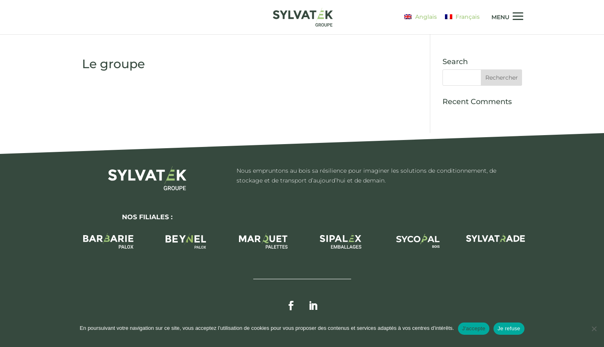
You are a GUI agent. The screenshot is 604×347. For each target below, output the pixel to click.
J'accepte (473, 328)
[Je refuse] (594, 329)
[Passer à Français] (462, 16)
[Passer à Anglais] (420, 16)
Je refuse (509, 328)
